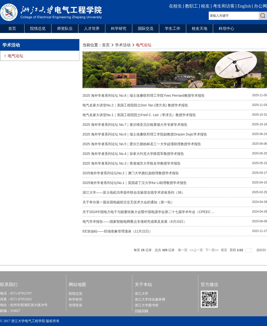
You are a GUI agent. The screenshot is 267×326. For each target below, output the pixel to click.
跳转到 (262, 250)
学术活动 (123, 45)
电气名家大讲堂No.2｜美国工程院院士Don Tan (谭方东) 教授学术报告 (135, 105)
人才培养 (92, 28)
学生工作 (172, 28)
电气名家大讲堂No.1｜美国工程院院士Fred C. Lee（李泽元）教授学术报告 (139, 115)
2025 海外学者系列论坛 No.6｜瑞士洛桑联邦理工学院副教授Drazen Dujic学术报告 (145, 134)
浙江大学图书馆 (147, 305)
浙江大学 (141, 293)
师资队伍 (65, 28)
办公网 (260, 6)
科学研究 (118, 28)
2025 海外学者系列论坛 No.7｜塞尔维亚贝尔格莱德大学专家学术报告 (135, 125)
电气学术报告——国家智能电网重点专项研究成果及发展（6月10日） (135, 221)
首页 (12, 28)
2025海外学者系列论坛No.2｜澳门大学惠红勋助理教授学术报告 (131, 173)
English (244, 6)
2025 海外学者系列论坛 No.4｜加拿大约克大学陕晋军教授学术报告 (133, 154)
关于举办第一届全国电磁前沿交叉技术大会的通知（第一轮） (128, 202)
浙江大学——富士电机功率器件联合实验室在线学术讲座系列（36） (134, 192)
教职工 (191, 6)
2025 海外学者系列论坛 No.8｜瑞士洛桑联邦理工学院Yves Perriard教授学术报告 (144, 95)
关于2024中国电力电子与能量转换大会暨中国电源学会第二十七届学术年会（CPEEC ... (148, 212)
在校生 (175, 6)
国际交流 (145, 28)
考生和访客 (224, 6)
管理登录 (75, 305)
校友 (205, 6)
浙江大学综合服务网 (150, 299)
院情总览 (38, 28)
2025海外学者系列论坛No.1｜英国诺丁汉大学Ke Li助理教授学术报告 (135, 183)
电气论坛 (143, 45)
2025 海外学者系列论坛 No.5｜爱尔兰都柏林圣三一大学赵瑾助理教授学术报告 (142, 144)
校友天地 (199, 28)
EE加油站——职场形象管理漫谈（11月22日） (117, 231)
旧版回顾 (141, 311)
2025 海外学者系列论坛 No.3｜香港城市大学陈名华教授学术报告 (132, 163)
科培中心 (226, 28)
